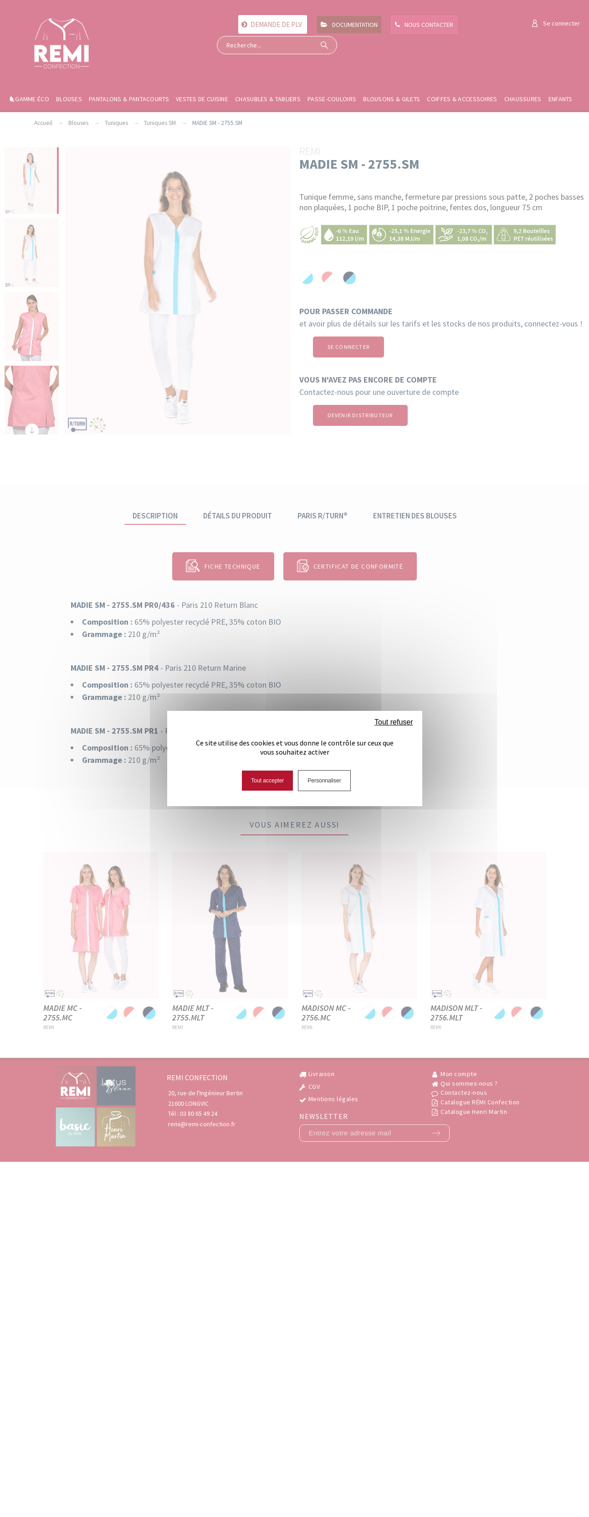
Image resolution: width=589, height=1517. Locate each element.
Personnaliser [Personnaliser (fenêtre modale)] (324, 780)
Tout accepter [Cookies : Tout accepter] (267, 780)
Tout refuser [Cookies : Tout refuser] (393, 722)
